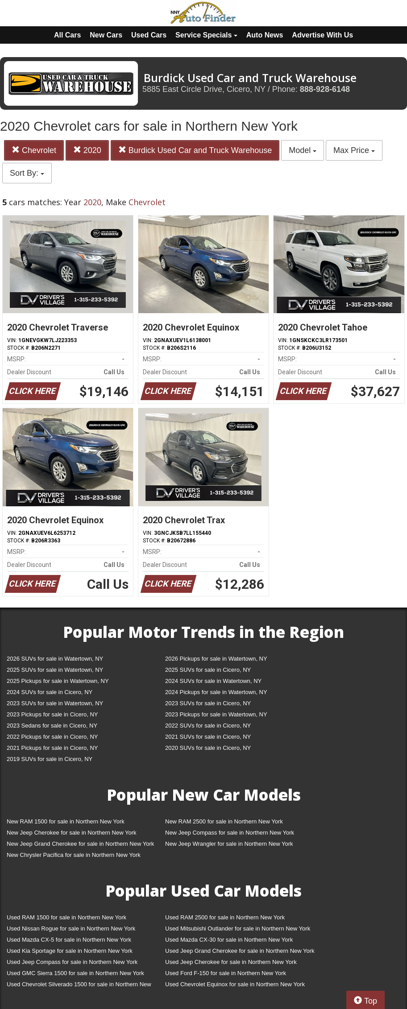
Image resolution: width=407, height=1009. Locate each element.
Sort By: (27, 173)
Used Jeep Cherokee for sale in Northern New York (231, 962)
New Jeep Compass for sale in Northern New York (229, 832)
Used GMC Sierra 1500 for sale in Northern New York (75, 973)
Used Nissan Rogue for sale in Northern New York (71, 928)
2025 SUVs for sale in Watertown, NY (55, 669)
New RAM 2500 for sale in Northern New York (224, 821)
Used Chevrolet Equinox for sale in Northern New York (235, 984)
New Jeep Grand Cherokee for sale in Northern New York (80, 843)
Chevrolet (34, 150)
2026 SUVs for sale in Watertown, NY (55, 658)
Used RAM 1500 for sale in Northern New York (66, 917)
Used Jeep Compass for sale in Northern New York (72, 962)
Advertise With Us (322, 35)
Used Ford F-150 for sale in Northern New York (225, 973)
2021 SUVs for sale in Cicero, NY (208, 736)
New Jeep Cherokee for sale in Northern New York (71, 832)
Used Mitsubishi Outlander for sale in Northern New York (237, 928)
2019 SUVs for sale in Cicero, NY (49, 759)
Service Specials (206, 35)
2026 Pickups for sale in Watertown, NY (216, 658)
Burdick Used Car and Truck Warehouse (195, 150)
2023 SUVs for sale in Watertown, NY (55, 703)
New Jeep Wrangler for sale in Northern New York (229, 843)
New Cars (106, 35)
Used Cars (148, 35)
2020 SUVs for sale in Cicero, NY (208, 747)
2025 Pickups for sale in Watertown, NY (58, 681)
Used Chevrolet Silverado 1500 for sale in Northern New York (79, 986)
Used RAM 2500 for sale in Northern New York (225, 917)
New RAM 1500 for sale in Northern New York (66, 821)
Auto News (264, 35)
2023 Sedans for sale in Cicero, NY (52, 725)
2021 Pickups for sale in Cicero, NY (52, 747)
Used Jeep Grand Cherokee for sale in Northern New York (240, 950)
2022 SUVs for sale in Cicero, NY (208, 725)
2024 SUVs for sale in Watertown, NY (213, 681)
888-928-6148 (325, 89)
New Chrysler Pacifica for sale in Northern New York (74, 855)
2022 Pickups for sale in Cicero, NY (52, 736)
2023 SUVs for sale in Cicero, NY (208, 703)
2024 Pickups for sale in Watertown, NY (216, 692)
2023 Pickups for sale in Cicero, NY (52, 714)
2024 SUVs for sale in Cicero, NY (49, 692)
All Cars (67, 35)
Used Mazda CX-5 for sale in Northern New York (69, 939)
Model (302, 150)
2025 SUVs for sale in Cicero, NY (208, 669)
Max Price (354, 150)
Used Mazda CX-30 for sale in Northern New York (229, 939)
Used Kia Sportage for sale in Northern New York (70, 950)
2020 (87, 150)
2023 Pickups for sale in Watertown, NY (216, 714)
